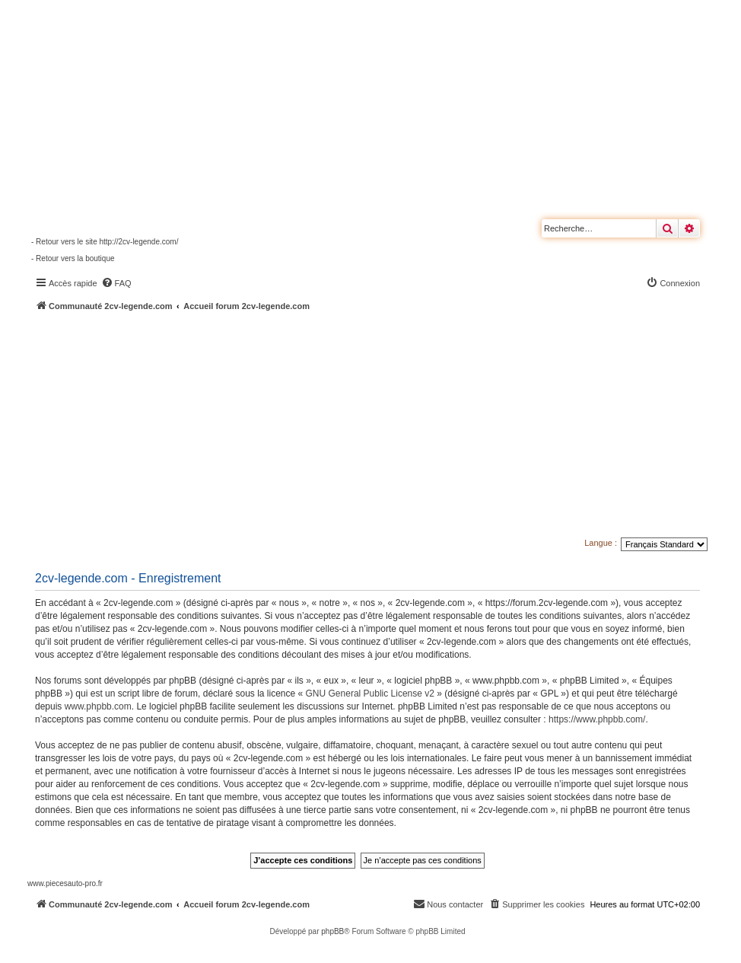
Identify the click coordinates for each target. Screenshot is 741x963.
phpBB (332, 931)
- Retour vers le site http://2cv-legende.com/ (104, 242)
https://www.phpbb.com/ (597, 719)
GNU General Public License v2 (370, 693)
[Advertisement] (384, 426)
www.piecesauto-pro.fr (65, 883)
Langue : (600, 542)
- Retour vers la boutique (73, 258)
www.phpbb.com (98, 706)
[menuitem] (116, 283)
